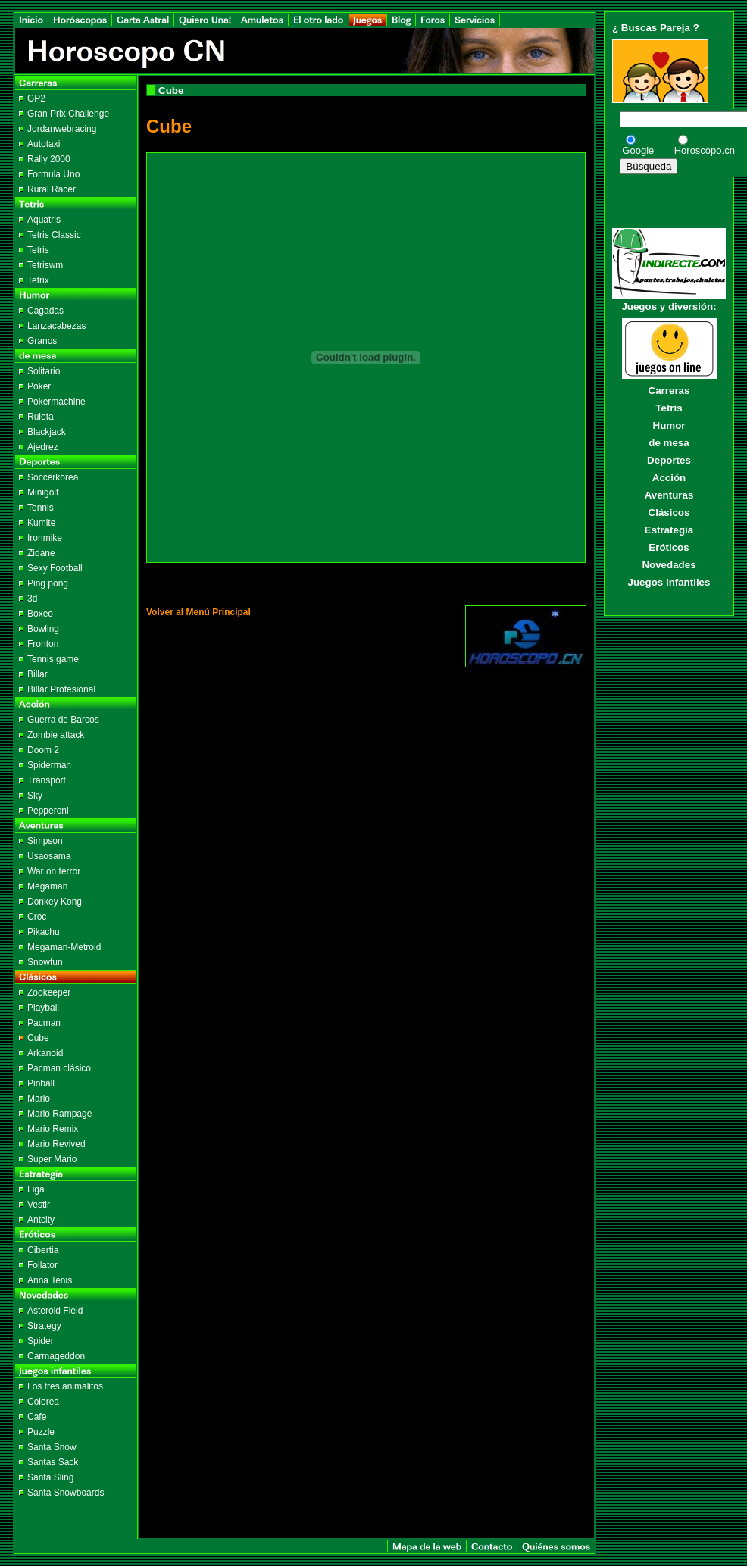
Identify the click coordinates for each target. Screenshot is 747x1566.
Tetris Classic (54, 235)
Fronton (42, 644)
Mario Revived (56, 1144)
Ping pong (47, 583)
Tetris (38, 250)
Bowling (43, 629)
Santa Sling (50, 1477)
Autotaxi (43, 144)
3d (32, 598)
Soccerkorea (52, 477)
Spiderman (49, 765)
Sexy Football (55, 568)
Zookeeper (48, 992)
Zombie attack (55, 735)
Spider (40, 1341)
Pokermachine (56, 401)
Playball (43, 1007)
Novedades (668, 564)
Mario (38, 1098)
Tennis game (53, 659)
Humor (669, 425)
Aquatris (44, 219)
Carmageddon (56, 1356)
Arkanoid (45, 1053)
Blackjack (46, 432)
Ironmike (44, 538)
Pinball (41, 1083)
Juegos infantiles (669, 582)
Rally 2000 (48, 159)
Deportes (669, 460)
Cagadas (45, 310)
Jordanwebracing (61, 128)
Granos (42, 341)
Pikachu (43, 932)
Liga (36, 1189)
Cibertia (42, 1250)
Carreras (669, 390)
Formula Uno (53, 174)
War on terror (53, 871)
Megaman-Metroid (64, 947)
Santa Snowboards (65, 1492)
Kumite (41, 522)
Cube (38, 1038)
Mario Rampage (59, 1113)
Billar (37, 674)
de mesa (669, 443)
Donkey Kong (54, 901)
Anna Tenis (49, 1280)
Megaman (47, 886)
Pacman (44, 1022)
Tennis (40, 507)
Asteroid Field (55, 1310)
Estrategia (669, 530)
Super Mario (52, 1159)
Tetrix (38, 280)
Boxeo (40, 613)
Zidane (41, 553)
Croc (36, 916)
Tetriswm (45, 265)
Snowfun (45, 962)
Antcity (41, 1219)
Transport (46, 780)
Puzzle (41, 1432)
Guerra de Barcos (63, 719)
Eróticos (669, 547)
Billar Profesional (61, 689)
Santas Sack (52, 1462)
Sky (34, 795)
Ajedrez (42, 447)
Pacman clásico (59, 1068)
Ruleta (40, 416)
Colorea (43, 1401)
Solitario (43, 371)
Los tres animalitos (65, 1386)
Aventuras (669, 495)
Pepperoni (48, 810)
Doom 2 (43, 750)
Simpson (45, 841)
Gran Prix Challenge (68, 113)
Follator (42, 1265)
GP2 (36, 98)
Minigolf (42, 492)
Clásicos (669, 512)
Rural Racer (51, 189)
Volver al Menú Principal (198, 612)
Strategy (44, 1326)
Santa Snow (52, 1447)
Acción (669, 477)
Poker (39, 386)
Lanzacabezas (56, 325)
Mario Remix (52, 1129)
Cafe (36, 1416)
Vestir (38, 1204)
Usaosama (48, 856)
